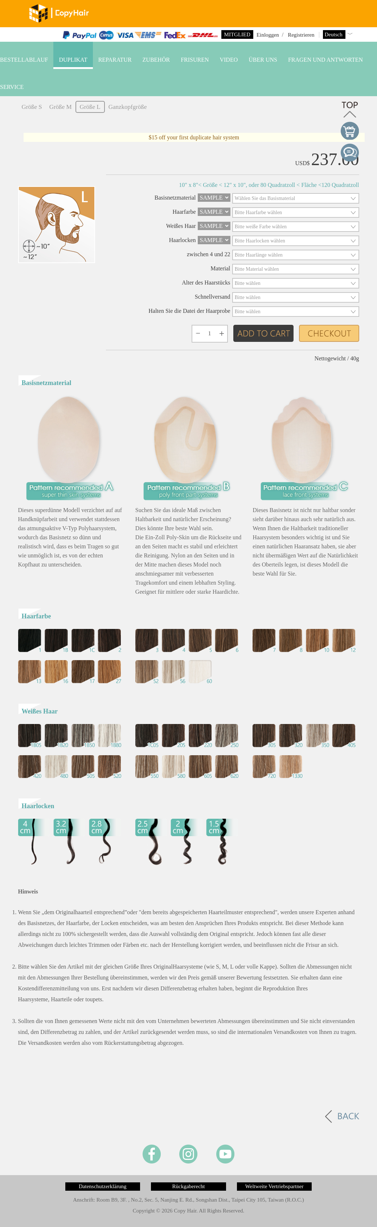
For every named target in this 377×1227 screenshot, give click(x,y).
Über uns (263, 60)
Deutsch (334, 34)
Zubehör (156, 60)
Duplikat (73, 60)
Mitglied (237, 34)
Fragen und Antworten (325, 60)
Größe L (90, 106)
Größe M (60, 106)
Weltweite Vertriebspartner (274, 1186)
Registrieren (301, 35)
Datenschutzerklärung (103, 1186)
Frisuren (195, 60)
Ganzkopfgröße (127, 106)
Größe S (32, 106)
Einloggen (268, 35)
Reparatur (115, 60)
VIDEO (229, 60)
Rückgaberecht (188, 1186)
